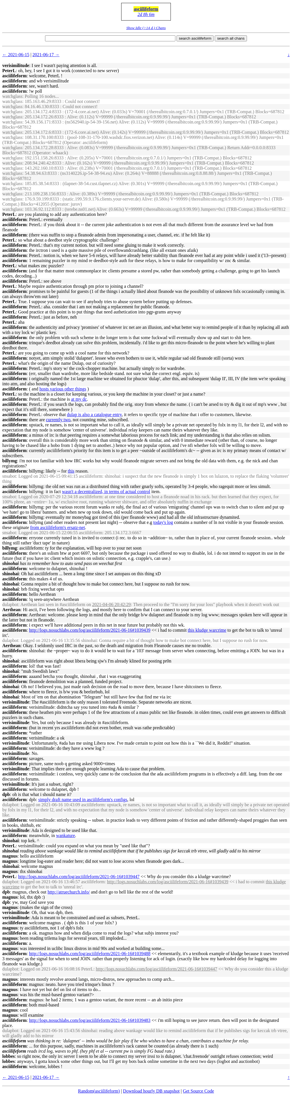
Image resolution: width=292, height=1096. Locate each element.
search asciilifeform (195, 38)
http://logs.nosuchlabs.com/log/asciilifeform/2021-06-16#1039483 (90, 1020)
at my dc (79, 399)
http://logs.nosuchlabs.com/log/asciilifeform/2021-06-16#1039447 (79, 876)
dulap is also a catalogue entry (94, 414)
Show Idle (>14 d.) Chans (146, 28)
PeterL (9, 70)
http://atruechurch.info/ (69, 892)
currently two (58, 419)
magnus (9, 856)
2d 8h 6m (146, 14)
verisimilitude (15, 65)
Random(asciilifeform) (99, 1091)
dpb (6, 794)
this (71, 471)
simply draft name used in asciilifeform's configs (82, 799)
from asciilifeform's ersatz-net (57, 527)
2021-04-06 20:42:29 (111, 604)
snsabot (9, 476)
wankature (65, 835)
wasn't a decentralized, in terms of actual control (106, 491)
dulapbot (10, 604)
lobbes (8, 1056)
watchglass (12, 96)
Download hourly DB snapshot (151, 1091)
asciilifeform (146, 9)
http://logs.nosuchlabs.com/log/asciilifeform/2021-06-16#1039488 (90, 953)
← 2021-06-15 (15, 54)
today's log (163, 522)
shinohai (10, 573)
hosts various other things (62, 388)
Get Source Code (198, 1091)
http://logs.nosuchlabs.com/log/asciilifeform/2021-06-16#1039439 (90, 630)
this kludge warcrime (207, 630)
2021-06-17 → (46, 54)
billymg (9, 460)
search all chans (230, 38)
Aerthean (11, 609)
